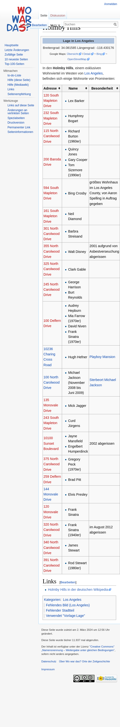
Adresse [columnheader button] (50, 88)
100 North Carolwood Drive (52, 382)
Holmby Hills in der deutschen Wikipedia (78, 589)
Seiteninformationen (20, 132)
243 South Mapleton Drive (51, 423)
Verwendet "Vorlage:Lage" (65, 616)
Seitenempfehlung (19, 94)
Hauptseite (11, 45)
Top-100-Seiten (14, 64)
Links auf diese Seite (20, 105)
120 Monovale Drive (51, 512)
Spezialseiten (16, 118)
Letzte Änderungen (17, 50)
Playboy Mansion (102, 357)
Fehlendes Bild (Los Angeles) (68, 605)
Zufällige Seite (14, 54)
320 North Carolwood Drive (52, 530)
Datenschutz (48, 661)
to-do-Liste (14, 75)
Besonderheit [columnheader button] (102, 88)
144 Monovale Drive (51, 494)
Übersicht (72, 53)
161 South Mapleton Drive (51, 216)
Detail (86, 53)
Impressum (48, 669)
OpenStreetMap (77, 59)
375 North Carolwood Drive (52, 464)
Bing (99, 53)
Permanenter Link (18, 127)
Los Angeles (93, 73)
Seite (43, 15)
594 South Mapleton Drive (51, 193)
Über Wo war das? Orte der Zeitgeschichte (84, 661)
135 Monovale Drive (51, 405)
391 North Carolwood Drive (52, 565)
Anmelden (110, 4)
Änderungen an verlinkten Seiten (18, 111)
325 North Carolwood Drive (52, 269)
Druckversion (15, 122)
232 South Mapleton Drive (51, 118)
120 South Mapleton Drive (51, 100)
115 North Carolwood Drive (52, 136)
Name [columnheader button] (73, 88)
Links (10, 89)
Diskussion (57, 15)
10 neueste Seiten (16, 59)
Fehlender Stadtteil (60, 610)
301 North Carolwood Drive (52, 234)
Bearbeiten (68, 582)
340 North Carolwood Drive (52, 547)
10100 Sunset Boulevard (51, 443)
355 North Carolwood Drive (52, 251)
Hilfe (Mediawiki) (18, 84)
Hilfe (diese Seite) (18, 80)
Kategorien (52, 600)
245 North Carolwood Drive (52, 289)
